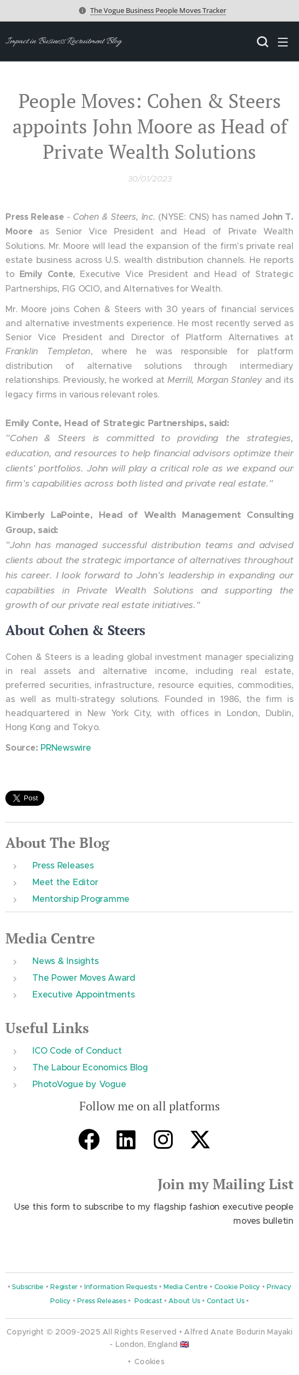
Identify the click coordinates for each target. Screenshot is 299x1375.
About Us (184, 1301)
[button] (261, 41)
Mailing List (251, 1184)
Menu (283, 42)
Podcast (148, 1301)
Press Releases (63, 865)
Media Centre (50, 938)
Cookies (149, 1361)
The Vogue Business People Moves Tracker (158, 10)
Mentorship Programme (81, 898)
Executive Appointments (83, 993)
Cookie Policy (237, 1287)
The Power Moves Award (83, 977)
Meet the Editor (65, 882)
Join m (179, 1184)
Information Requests (120, 1287)
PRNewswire (65, 747)
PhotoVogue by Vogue (79, 1083)
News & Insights (65, 960)
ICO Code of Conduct (76, 1049)
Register (64, 1287)
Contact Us (225, 1301)
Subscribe (28, 1287)
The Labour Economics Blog (90, 1066)
